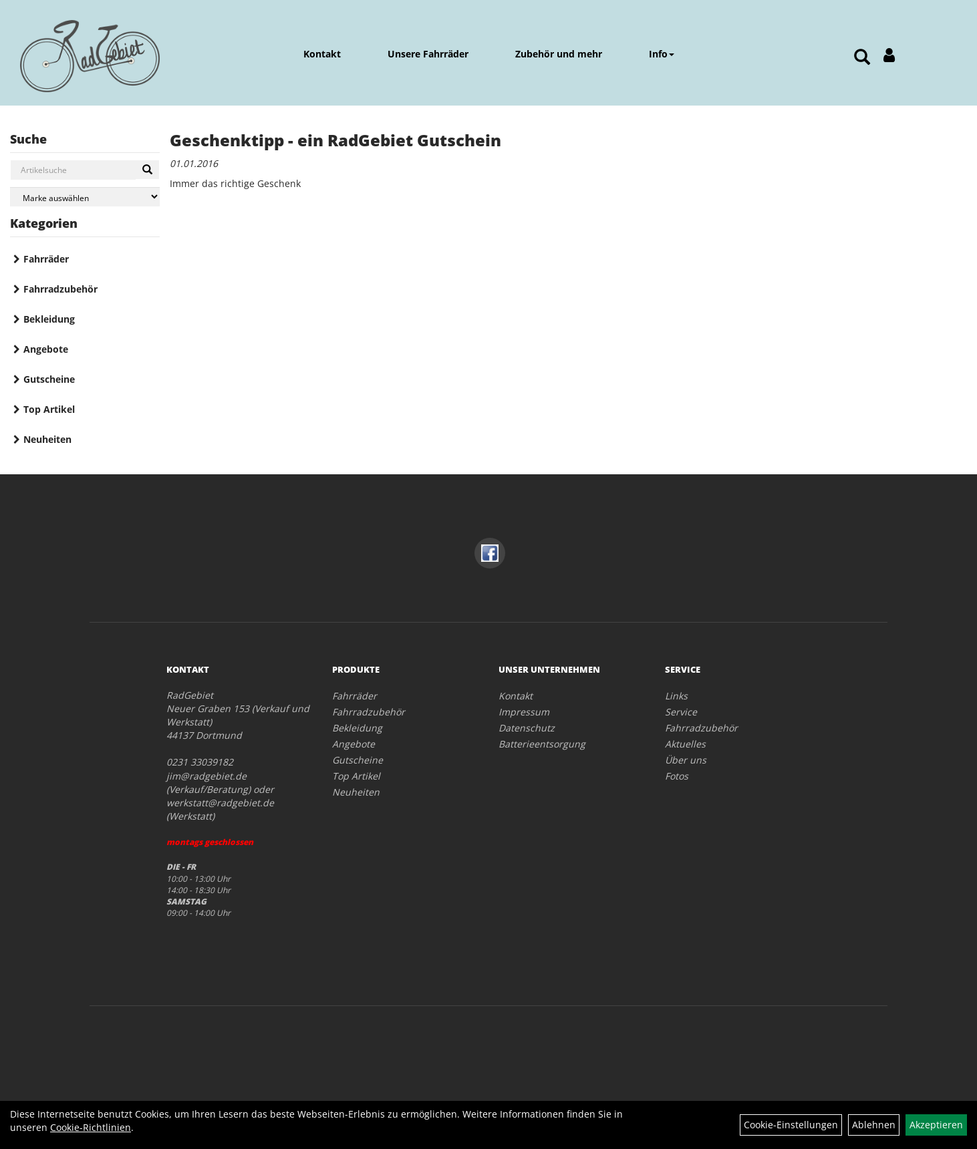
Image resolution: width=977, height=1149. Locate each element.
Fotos (676, 776)
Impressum (524, 711)
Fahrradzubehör (60, 289)
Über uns (685, 760)
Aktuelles (685, 743)
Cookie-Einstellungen (791, 1124)
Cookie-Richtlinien (90, 1127)
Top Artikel (49, 409)
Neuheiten (47, 439)
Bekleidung (49, 319)
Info (661, 53)
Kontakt (322, 53)
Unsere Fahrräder (428, 53)
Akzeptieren (936, 1124)
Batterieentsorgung (542, 743)
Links (676, 695)
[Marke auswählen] (85, 196)
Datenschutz (527, 727)
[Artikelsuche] (862, 58)
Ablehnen (873, 1124)
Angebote (45, 349)
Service (681, 711)
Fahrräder (46, 259)
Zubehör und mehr (558, 53)
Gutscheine (49, 379)
